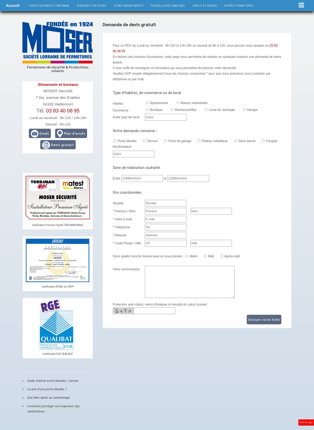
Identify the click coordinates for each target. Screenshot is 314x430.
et (165, 178)
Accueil (12, 5)
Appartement (157, 103)
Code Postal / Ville (127, 243)
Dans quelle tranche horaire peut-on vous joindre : (148, 256)
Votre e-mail (122, 219)
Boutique (154, 109)
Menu (301, 5)
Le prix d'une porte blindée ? (47, 389)
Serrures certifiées (91, 5)
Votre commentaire (126, 269)
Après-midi (230, 256)
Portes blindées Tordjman (49, 5)
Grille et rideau (204, 5)
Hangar (250, 109)
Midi (209, 256)
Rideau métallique (213, 141)
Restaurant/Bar (183, 109)
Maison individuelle (192, 103)
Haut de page (306, 422)
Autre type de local (126, 117)
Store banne (245, 141)
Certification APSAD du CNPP (57, 286)
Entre (117, 178)
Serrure (150, 141)
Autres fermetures (238, 5)
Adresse (120, 235)
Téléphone (121, 227)
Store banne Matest (129, 5)
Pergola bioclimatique (168, 5)
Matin (191, 256)
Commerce (120, 110)
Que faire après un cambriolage (48, 397)
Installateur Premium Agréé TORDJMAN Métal (57, 225)
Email (40, 134)
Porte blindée (125, 141)
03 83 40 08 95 (63, 110)
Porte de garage (177, 141)
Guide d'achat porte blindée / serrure (52, 380)
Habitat (118, 103)
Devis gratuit (58, 145)
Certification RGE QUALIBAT (57, 353)
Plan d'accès (71, 134)
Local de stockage (220, 109)
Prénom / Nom (124, 211)
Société (118, 203)
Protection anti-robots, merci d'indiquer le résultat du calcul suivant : (161, 304)
